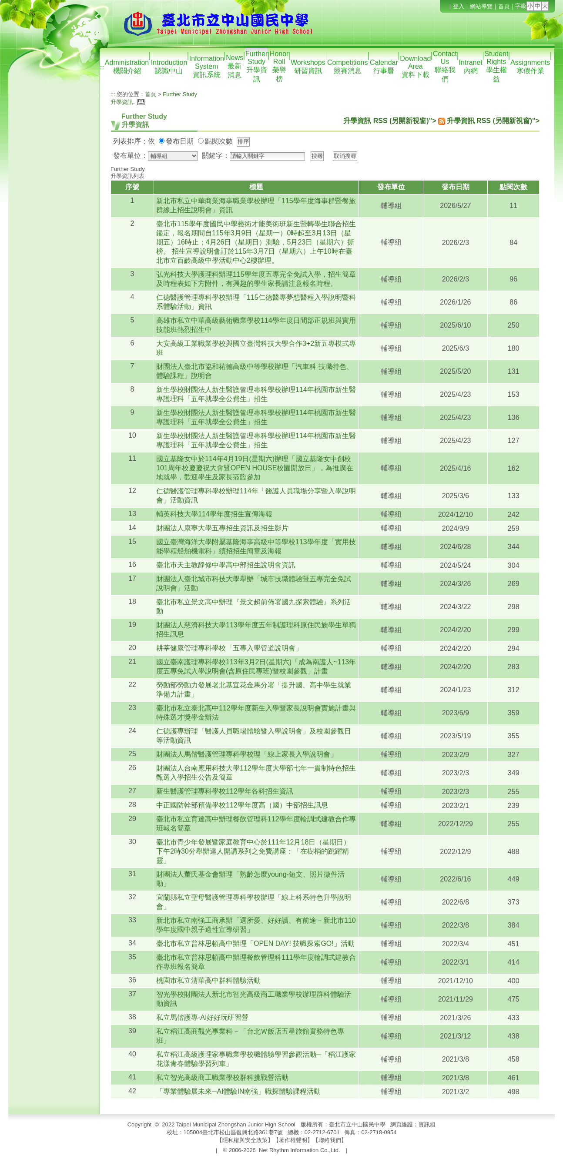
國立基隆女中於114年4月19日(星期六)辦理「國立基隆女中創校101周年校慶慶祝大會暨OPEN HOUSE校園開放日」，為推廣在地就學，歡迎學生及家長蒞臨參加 (254, 468)
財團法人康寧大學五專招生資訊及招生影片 (222, 528)
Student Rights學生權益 (496, 66)
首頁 (503, 6)
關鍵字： (216, 155)
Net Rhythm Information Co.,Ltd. (299, 1150)
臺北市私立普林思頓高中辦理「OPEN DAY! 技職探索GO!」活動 (255, 943)
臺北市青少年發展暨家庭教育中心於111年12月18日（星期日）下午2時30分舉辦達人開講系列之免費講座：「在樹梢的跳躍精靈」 (253, 851)
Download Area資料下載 (415, 66)
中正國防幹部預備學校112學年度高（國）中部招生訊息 (242, 805)
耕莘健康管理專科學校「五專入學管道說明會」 (229, 648)
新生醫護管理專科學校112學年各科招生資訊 (224, 791)
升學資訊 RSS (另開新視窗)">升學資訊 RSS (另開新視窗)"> (441, 120)
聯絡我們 (329, 1140)
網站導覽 (481, 6)
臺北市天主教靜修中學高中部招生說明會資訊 (225, 565)
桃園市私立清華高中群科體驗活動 (208, 980)
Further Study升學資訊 (256, 66)
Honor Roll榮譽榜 (279, 66)
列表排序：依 (134, 141)
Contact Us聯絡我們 (445, 66)
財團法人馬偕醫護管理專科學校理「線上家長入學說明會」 (246, 754)
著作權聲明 (293, 1140)
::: (102, 67)
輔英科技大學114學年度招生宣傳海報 (214, 514)
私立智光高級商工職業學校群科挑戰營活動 (222, 1077)
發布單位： (130, 155)
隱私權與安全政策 (245, 1140)
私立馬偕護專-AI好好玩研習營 (202, 1017)
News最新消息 (234, 66)
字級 (520, 6)
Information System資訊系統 (206, 66)
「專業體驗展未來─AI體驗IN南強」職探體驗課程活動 (238, 1091)
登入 (458, 6)
